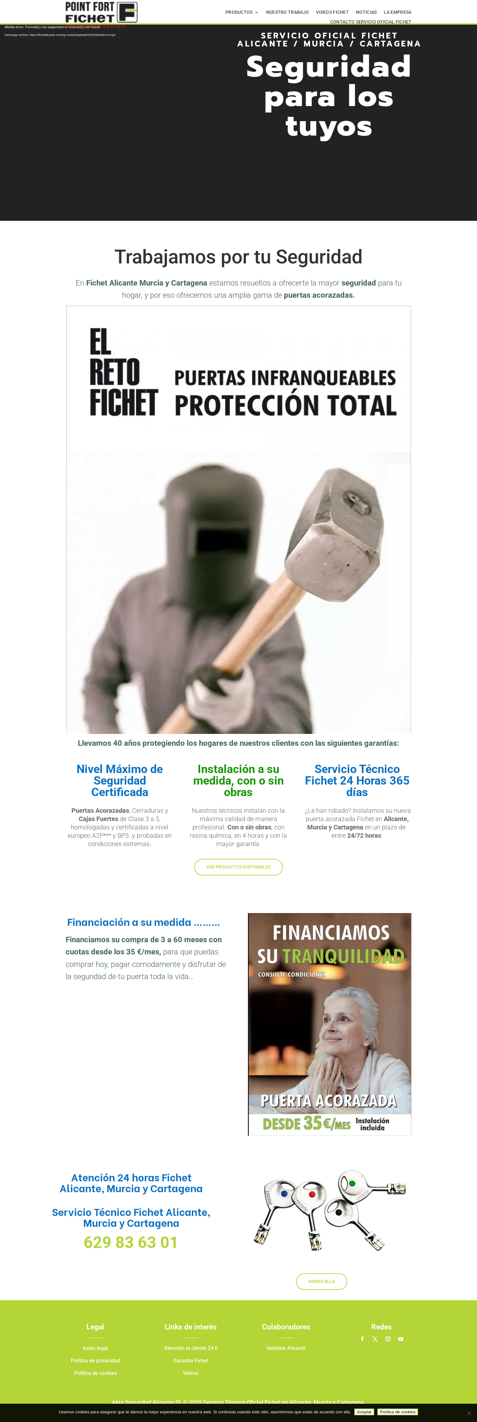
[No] (469, 1413)
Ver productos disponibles (238, 866)
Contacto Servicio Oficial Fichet (371, 22)
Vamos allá (321, 1281)
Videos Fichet (332, 12)
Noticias (366, 12)
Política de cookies (397, 1412)
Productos (239, 12)
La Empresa (397, 12)
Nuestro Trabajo (287, 12)
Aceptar (364, 1412)
